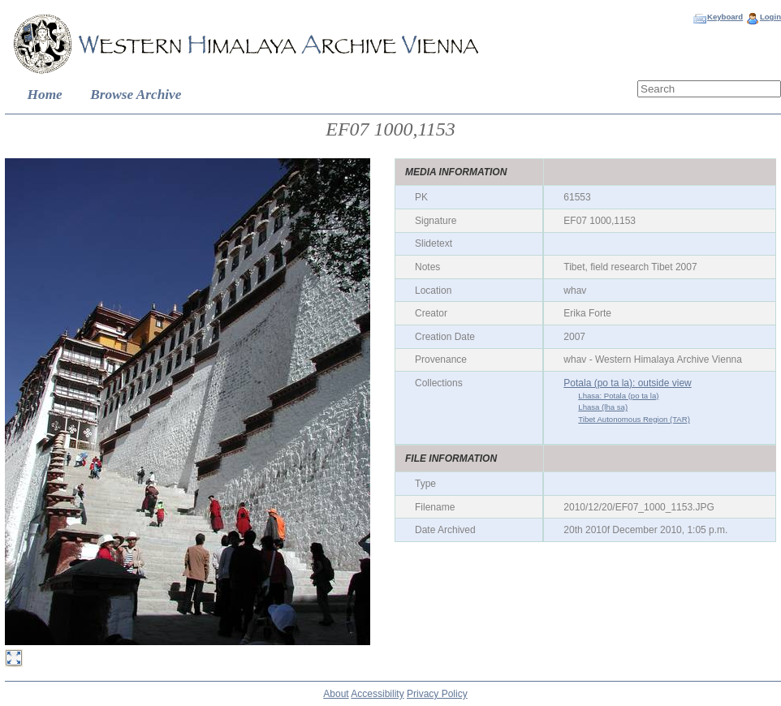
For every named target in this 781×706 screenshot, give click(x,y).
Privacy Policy (437, 694)
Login (770, 16)
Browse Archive (135, 94)
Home (45, 94)
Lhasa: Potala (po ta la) (618, 395)
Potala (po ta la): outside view (627, 383)
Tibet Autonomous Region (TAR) (634, 419)
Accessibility (377, 694)
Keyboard (725, 16)
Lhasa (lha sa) (603, 407)
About (335, 694)
